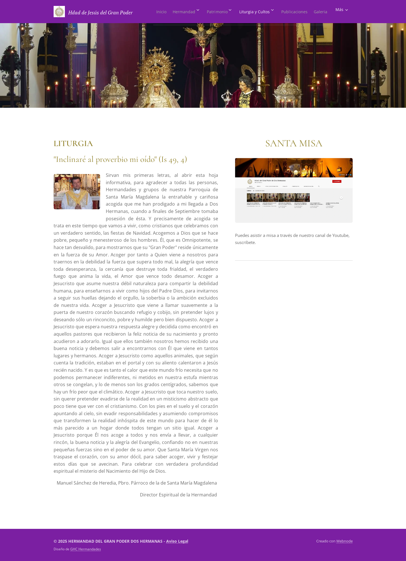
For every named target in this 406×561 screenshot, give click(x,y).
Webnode (344, 541)
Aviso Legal (177, 541)
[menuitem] (163, 11)
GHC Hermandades (85, 549)
